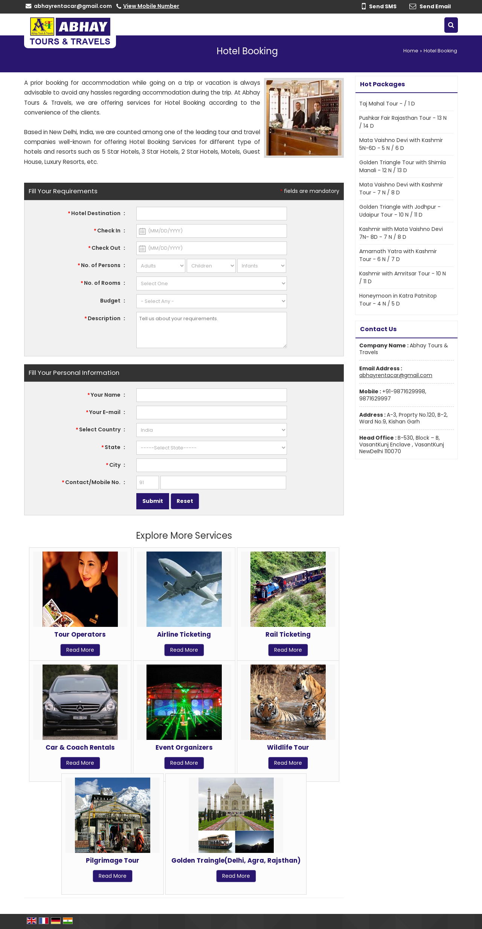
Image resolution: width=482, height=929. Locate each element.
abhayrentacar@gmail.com (73, 6)
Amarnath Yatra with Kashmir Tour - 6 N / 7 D (398, 255)
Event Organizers (184, 747)
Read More (80, 650)
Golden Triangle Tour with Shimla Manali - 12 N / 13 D (402, 166)
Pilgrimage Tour (112, 860)
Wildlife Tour (288, 747)
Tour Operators (80, 634)
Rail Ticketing (288, 634)
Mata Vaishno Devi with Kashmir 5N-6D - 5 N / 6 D (401, 144)
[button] (151, 6)
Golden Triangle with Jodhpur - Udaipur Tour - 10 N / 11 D (400, 210)
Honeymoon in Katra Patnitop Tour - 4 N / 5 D (398, 299)
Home (410, 50)
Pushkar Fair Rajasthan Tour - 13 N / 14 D (403, 122)
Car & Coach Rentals (80, 747)
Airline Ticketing (184, 634)
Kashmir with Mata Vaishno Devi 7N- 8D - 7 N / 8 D (401, 233)
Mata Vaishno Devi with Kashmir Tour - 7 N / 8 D (401, 188)
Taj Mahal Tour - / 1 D (387, 103)
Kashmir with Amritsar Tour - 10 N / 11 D (402, 277)
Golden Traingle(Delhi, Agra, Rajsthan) (235, 860)
